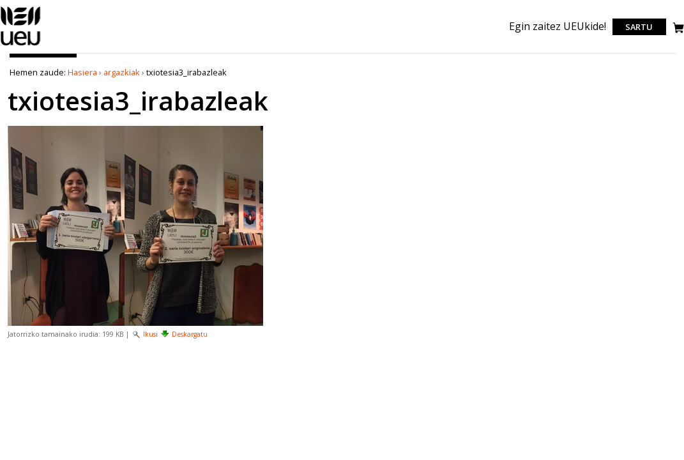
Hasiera (82, 72)
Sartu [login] (639, 27)
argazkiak (121, 72)
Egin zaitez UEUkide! (557, 26)
